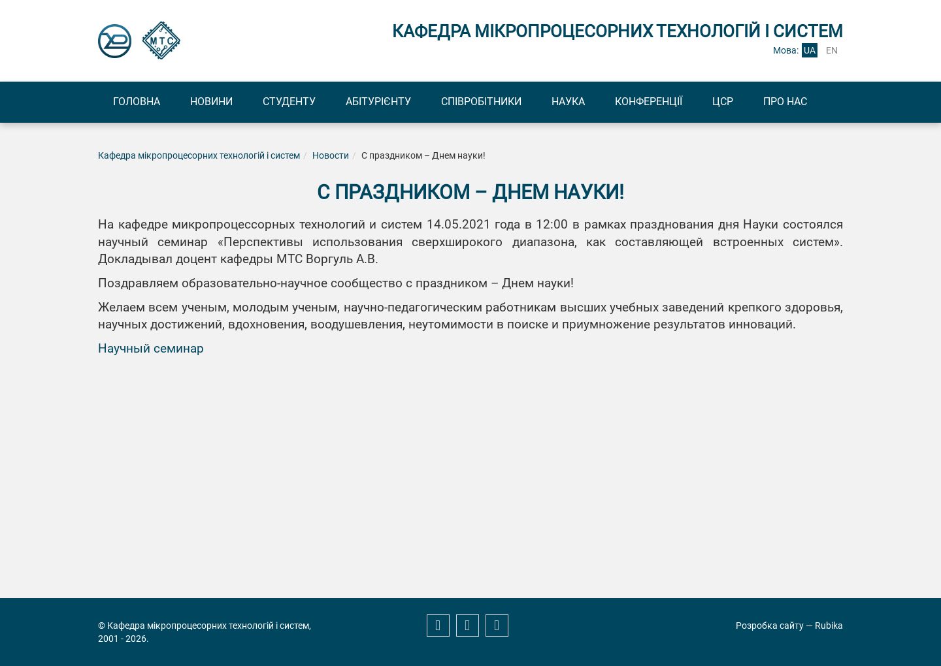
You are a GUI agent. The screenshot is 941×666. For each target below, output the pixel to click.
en (832, 50)
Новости (330, 155)
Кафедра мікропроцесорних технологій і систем (199, 155)
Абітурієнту (378, 101)
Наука (568, 101)
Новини (211, 101)
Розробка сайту (770, 625)
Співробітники (481, 101)
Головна (136, 101)
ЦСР (722, 101)
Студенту (289, 101)
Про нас (785, 101)
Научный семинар (151, 348)
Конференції (648, 101)
